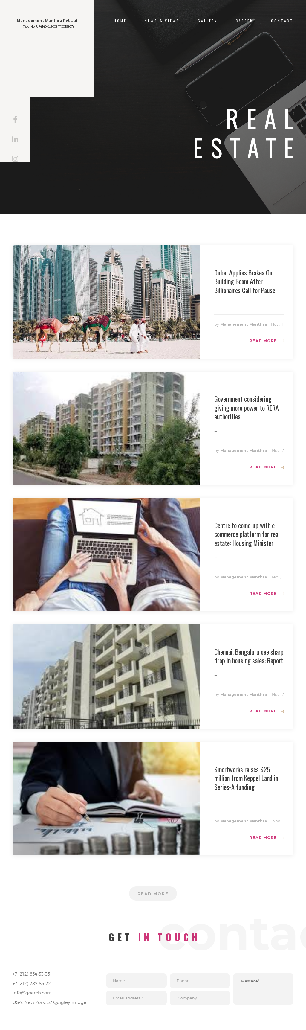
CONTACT (282, 20)
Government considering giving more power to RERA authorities (246, 408)
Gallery (208, 20)
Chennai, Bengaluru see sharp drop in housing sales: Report (249, 658)
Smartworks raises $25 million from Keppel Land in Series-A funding (246, 780)
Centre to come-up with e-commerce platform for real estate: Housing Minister (247, 535)
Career (244, 20)
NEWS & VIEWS (162, 20)
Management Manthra (243, 324)
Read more (262, 341)
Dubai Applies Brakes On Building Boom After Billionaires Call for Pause (244, 281)
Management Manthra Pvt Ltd (60, 24)
